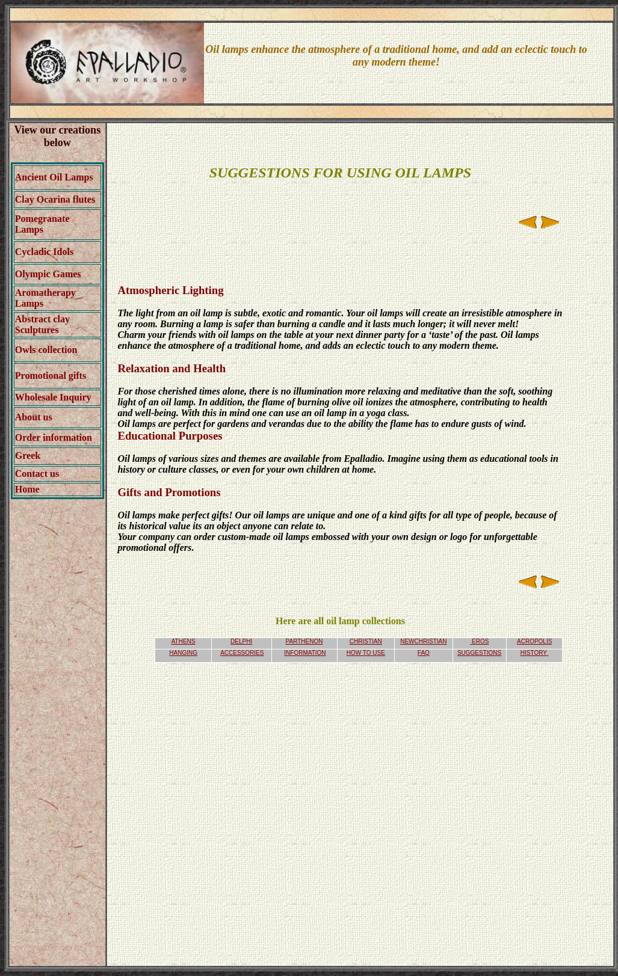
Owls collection (46, 350)
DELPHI (241, 641)
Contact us (37, 473)
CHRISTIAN (366, 641)
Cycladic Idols (44, 252)
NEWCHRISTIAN (423, 641)
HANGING (183, 652)
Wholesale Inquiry (53, 397)
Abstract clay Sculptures (42, 324)
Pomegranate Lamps (42, 224)
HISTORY (534, 652)
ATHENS (183, 641)
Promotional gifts (50, 375)
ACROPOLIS (534, 641)
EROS (480, 641)
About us (33, 417)
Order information (53, 437)
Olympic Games (48, 274)
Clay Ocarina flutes (55, 199)
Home (27, 489)
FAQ (424, 652)
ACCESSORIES (242, 652)
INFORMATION (305, 652)
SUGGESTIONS (479, 652)
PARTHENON (304, 641)
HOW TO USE (366, 652)
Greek (27, 455)
